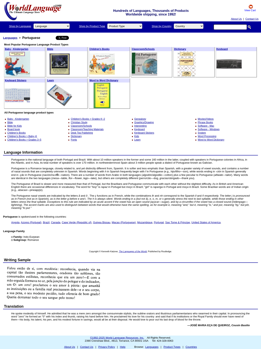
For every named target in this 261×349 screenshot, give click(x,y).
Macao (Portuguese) (124, 222)
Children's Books (99, 49)
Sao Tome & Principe (177, 222)
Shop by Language (20, 26)
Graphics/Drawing (144, 122)
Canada (55, 222)
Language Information (23, 152)
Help (122, 346)
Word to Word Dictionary (104, 80)
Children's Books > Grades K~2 (88, 119)
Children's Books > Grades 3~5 (24, 139)
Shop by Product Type (92, 26)
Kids (136, 136)
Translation (14, 306)
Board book (13, 129)
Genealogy (140, 119)
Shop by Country (161, 26)
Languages (10, 37)
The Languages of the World (133, 251)
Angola (15, 222)
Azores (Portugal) (31, 222)
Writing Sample (17, 260)
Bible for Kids (14, 125)
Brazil (46, 222)
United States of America (206, 222)
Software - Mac (206, 125)
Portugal (159, 222)
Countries (191, 346)
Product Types (172, 346)
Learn (50, 80)
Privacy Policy (106, 346)
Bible (50, 49)
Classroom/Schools (143, 49)
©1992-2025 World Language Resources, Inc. (117, 337)
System (202, 132)
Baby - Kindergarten (16, 49)
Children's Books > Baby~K (22, 136)
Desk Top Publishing (82, 132)
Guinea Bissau (101, 222)
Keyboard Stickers (15, 80)
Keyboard (222, 49)
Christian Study (79, 122)
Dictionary (180, 49)
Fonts (74, 139)
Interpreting (140, 125)
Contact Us (251, 18)
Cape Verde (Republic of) (77, 222)
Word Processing (207, 136)
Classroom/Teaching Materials (87, 129)
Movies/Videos (206, 119)
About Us (236, 18)
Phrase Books (205, 122)
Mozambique (144, 222)
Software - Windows (209, 129)
